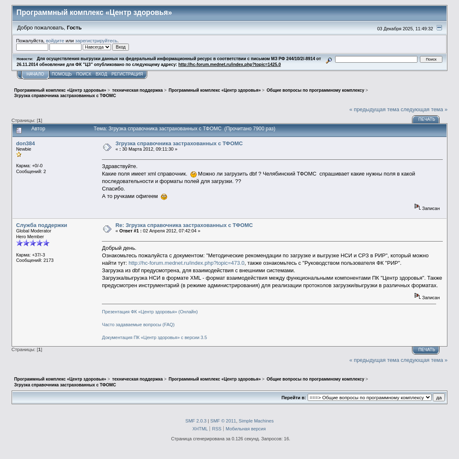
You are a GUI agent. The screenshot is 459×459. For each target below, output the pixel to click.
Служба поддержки (41, 225)
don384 (25, 143)
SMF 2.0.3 (196, 420)
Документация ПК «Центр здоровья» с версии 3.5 (154, 337)
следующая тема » (424, 109)
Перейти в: (293, 397)
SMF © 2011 (223, 420)
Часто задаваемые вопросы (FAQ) (138, 324)
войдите (55, 40)
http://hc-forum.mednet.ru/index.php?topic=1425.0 (229, 64)
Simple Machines (256, 420)
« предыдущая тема (374, 109)
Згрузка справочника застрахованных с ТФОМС (179, 143)
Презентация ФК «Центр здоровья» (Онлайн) (149, 311)
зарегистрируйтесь (96, 40)
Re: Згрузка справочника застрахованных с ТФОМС (184, 225)
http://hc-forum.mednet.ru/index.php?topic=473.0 (186, 263)
